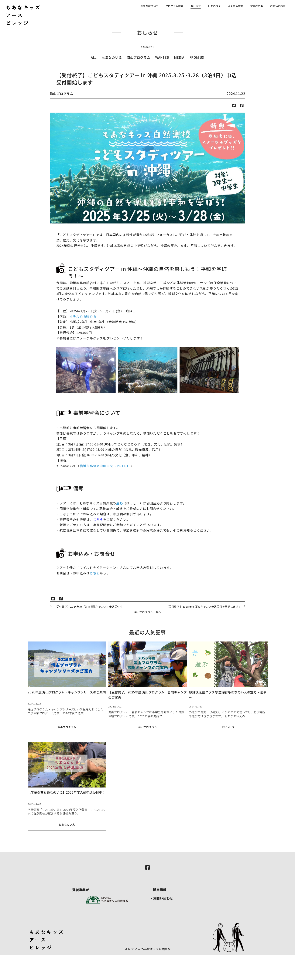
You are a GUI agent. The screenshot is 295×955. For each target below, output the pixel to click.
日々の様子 (214, 6)
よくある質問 (235, 6)
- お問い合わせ (162, 898)
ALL (94, 57)
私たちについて (149, 6)
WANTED (162, 57)
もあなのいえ (112, 57)
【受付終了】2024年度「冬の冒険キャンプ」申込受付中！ (87, 606)
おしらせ (196, 6)
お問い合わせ (277, 6)
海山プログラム (138, 57)
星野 (119, 503)
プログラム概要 (174, 6)
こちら (98, 519)
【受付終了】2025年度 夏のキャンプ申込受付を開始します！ (206, 606)
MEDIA (179, 57)
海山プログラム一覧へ (147, 612)
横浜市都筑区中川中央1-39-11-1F (105, 466)
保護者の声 (256, 6)
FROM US (196, 57)
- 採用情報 (159, 890)
